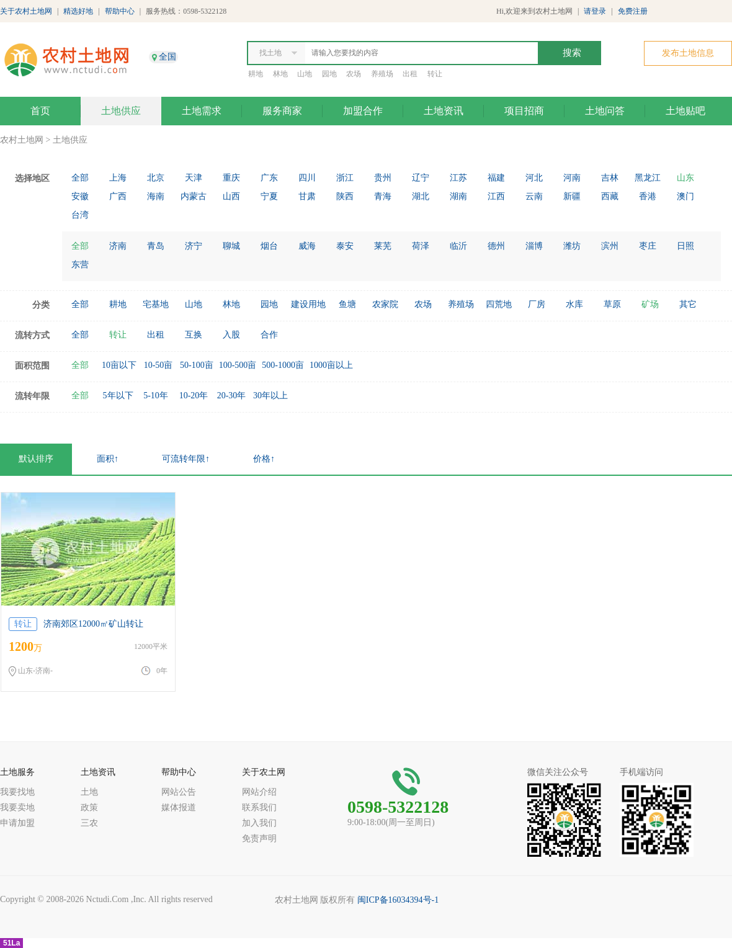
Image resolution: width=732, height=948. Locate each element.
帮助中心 (120, 11)
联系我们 (259, 807)
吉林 (609, 177)
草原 (612, 304)
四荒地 (499, 304)
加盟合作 (363, 110)
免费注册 (633, 11)
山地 (304, 73)
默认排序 (36, 458)
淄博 (534, 246)
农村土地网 (21, 140)
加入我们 (259, 823)
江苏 (458, 177)
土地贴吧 (685, 110)
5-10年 (155, 395)
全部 (80, 177)
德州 (496, 246)
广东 (269, 177)
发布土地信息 (688, 53)
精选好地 (78, 11)
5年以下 (118, 395)
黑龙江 (648, 177)
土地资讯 (443, 110)
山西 (231, 196)
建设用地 (308, 304)
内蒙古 (194, 196)
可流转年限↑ (186, 458)
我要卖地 (17, 807)
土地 (89, 792)
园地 (329, 73)
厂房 (536, 304)
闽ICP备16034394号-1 (398, 900)
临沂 (458, 246)
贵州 (382, 177)
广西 (118, 196)
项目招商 (524, 110)
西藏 (609, 196)
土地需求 (201, 110)
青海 (382, 196)
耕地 (255, 73)
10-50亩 (158, 365)
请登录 (595, 11)
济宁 (193, 246)
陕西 (345, 196)
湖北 (420, 196)
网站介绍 (259, 792)
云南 (534, 196)
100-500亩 (238, 365)
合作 (269, 334)
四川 (307, 177)
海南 (155, 196)
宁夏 (269, 196)
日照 (685, 246)
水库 (574, 304)
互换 (193, 334)
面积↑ (107, 458)
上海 (118, 177)
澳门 (685, 196)
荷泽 (420, 246)
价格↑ (264, 458)
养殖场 (382, 73)
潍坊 (572, 246)
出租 (410, 73)
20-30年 (231, 395)
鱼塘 (347, 304)
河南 (572, 177)
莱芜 (382, 246)
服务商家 (282, 110)
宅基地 (156, 304)
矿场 (650, 304)
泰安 (345, 246)
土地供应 (121, 110)
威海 (307, 246)
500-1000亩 (283, 365)
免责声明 (259, 838)
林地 (280, 73)
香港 (647, 196)
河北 (534, 177)
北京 (155, 177)
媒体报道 (178, 807)
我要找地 (17, 792)
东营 (80, 264)
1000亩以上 (331, 365)
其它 (688, 304)
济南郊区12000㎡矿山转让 (93, 623)
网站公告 (178, 792)
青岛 (155, 246)
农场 (353, 73)
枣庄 (647, 246)
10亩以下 (119, 365)
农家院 (385, 304)
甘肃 (307, 196)
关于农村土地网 (26, 11)
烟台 (269, 246)
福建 (496, 177)
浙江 (345, 177)
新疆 (572, 196)
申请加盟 (17, 823)
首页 (40, 110)
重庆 (231, 177)
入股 (231, 334)
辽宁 (420, 177)
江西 (496, 196)
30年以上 (270, 395)
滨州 (609, 246)
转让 (434, 73)
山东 (685, 177)
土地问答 (605, 110)
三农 (89, 823)
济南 (118, 246)
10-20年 (193, 395)
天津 (193, 177)
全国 (167, 56)
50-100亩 (196, 365)
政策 (89, 807)
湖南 (458, 196)
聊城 (231, 246)
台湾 (80, 215)
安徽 (80, 196)
